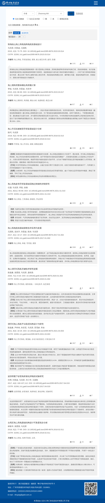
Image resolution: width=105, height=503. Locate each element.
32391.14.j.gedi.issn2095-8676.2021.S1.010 (32, 194)
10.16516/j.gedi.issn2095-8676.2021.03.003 (45, 331)
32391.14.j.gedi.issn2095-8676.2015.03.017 (32, 95)
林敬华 (10, 426)
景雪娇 (37, 328)
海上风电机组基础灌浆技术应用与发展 (25, 228)
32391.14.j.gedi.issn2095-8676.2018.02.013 (32, 139)
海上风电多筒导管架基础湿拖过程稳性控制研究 (29, 184)
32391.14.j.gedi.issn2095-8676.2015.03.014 (32, 54)
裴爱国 (17, 272)
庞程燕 (30, 272)
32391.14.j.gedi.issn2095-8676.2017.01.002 (32, 238)
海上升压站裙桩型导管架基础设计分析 (25, 129)
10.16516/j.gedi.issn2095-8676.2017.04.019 (51, 383)
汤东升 (17, 232)
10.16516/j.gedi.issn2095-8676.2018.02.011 (45, 429)
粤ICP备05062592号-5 (46, 484)
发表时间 (24, 33)
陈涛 (29, 232)
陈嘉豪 (10, 272)
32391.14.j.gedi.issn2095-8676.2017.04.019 (32, 386)
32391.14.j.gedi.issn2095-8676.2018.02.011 (32, 433)
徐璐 (26, 187)
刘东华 (28, 89)
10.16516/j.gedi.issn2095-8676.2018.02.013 (45, 136)
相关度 (16, 33)
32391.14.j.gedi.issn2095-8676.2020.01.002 (32, 279)
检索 (71, 14)
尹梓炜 (17, 328)
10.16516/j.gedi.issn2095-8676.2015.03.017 (45, 92)
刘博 (10, 380)
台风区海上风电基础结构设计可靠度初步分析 (28, 423)
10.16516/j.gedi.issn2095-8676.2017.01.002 (45, 235)
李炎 (43, 328)
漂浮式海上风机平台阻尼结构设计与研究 (26, 324)
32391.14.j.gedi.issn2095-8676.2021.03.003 (32, 334)
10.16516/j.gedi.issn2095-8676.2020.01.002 (44, 276)
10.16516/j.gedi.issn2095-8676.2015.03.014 (45, 51)
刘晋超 (17, 48)
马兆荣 (10, 48)
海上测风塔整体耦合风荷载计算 (22, 85)
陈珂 (10, 132)
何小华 (28, 380)
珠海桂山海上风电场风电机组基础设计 (25, 44)
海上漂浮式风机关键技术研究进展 (23, 269)
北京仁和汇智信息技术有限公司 (53, 501)
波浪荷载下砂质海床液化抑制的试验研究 (26, 376)
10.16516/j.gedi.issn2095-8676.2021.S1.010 (47, 191)
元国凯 (24, 48)
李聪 (10, 89)
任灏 (10, 187)
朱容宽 (24, 328)
